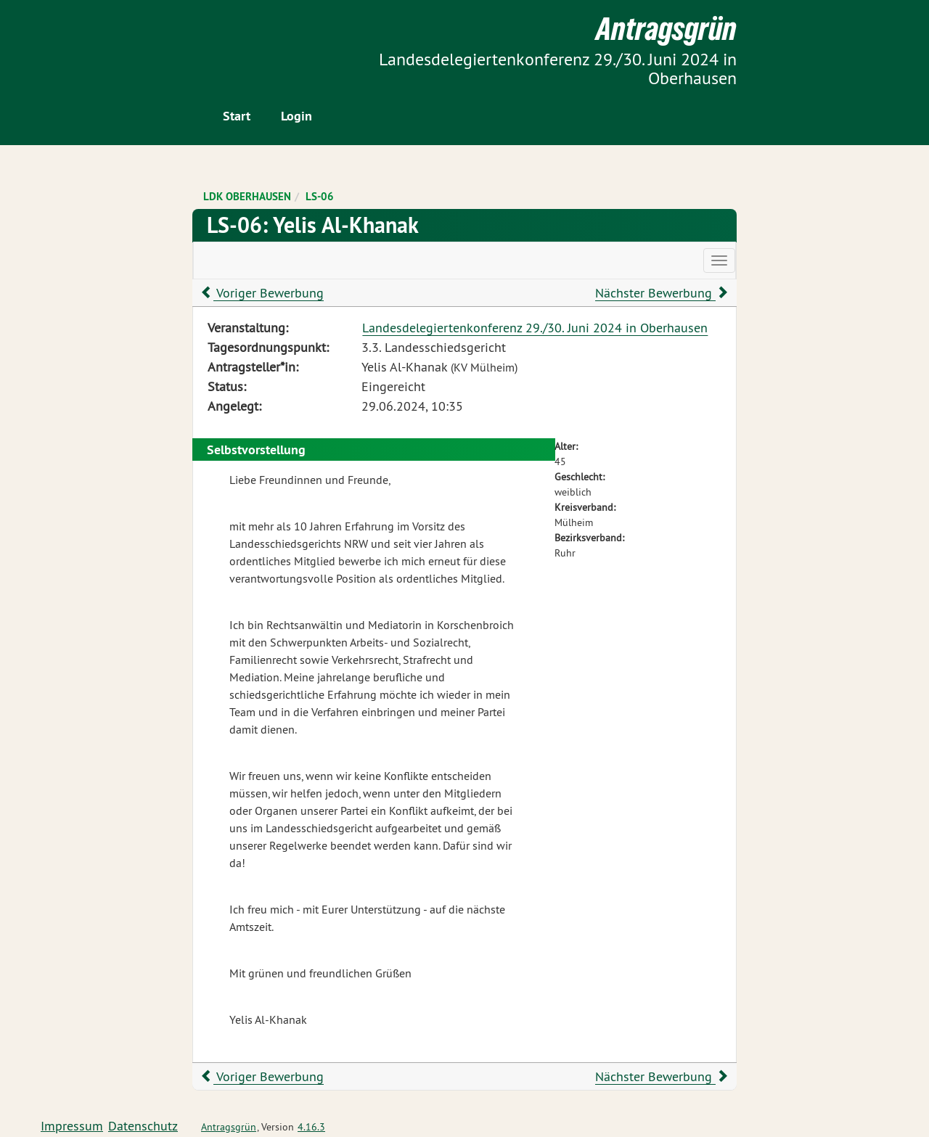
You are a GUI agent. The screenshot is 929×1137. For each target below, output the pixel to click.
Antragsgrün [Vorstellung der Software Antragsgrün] (228, 1126)
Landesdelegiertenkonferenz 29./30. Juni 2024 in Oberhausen (535, 327)
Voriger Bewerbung (262, 292)
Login (296, 115)
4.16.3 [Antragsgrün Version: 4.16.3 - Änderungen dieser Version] (311, 1126)
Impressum (72, 1125)
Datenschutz (143, 1125)
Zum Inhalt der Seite (65, 36)
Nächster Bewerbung (662, 292)
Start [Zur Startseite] (236, 115)
